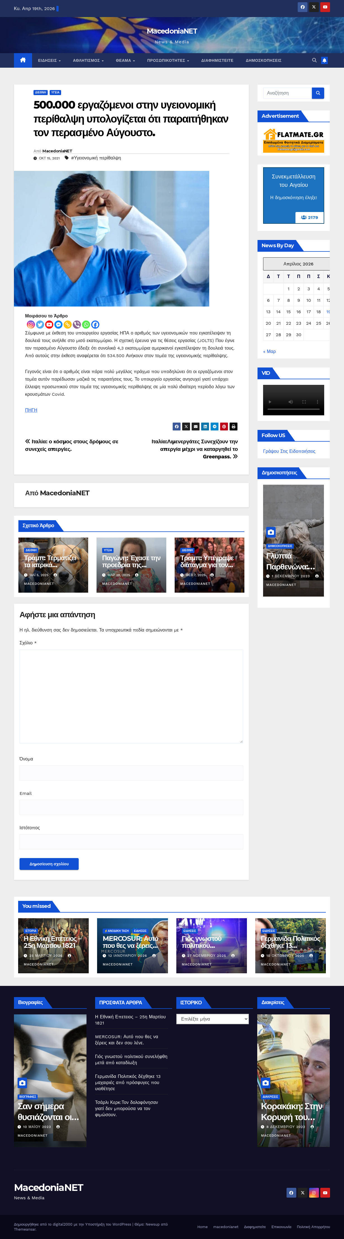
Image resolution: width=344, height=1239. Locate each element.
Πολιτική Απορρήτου (313, 1227)
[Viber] (77, 325)
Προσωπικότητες (167, 60)
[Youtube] (49, 325)
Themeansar (24, 1229)
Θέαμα (124, 60)
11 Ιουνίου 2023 (39, 1127)
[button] (314, 60)
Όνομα (26, 759)
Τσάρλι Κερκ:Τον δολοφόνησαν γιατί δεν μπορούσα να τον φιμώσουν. (126, 1108)
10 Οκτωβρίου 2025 (286, 956)
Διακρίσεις (270, 1096)
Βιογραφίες (27, 1096)
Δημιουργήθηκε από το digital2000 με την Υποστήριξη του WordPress (73, 1224)
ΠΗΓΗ (31, 410)
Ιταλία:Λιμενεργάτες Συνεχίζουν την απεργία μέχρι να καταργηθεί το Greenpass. (195, 449)
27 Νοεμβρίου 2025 (207, 956)
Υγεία (55, 92)
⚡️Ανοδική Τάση (116, 930)
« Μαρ (269, 351)
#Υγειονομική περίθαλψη (96, 158)
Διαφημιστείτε (217, 60)
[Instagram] (31, 325)
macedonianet (225, 1227)
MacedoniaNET (172, 31)
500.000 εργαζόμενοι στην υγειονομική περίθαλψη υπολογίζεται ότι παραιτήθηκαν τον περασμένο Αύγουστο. (130, 118)
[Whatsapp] (86, 325)
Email (26, 793)
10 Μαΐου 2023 (281, 1127)
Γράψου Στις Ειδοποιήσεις (289, 451)
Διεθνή (40, 92)
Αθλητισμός (87, 60)
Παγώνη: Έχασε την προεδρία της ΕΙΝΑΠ (131, 565)
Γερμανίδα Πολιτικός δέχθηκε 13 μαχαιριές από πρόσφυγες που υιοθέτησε (128, 1082)
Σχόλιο (28, 643)
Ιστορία (30, 930)
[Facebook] (95, 325)
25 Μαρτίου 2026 (46, 956)
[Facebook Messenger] (58, 325)
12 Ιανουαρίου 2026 (128, 956)
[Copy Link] (68, 325)
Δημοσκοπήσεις (264, 60)
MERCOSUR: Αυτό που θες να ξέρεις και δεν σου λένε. (130, 945)
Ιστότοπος (30, 827)
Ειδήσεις (48, 60)
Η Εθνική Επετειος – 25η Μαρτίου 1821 (52, 942)
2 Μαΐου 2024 (285, 576)
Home (202, 1227)
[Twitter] (40, 325)
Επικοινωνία (281, 1227)
